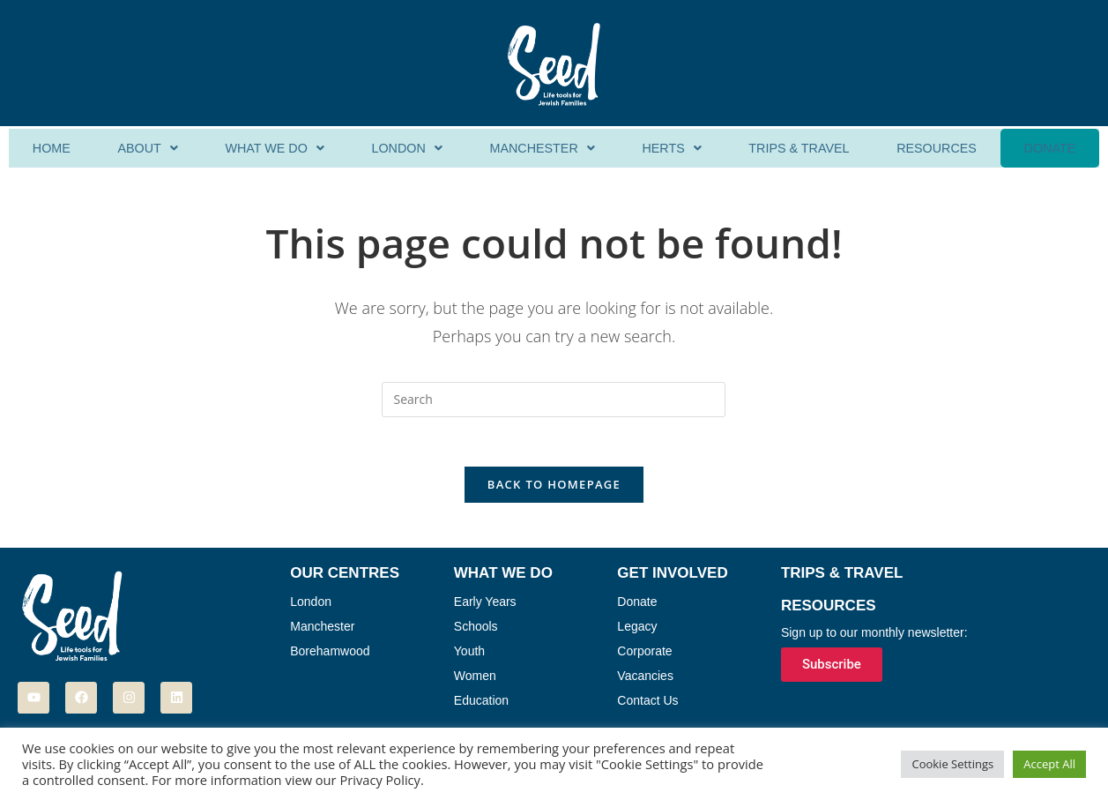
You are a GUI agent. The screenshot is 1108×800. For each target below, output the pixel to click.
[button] (146, 148)
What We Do (272, 148)
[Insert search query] (553, 399)
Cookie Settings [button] (952, 764)
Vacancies (645, 680)
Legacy (637, 631)
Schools (476, 631)
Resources (936, 148)
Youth (469, 655)
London (405, 148)
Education (481, 705)
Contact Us (647, 705)
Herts (671, 148)
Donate (1049, 148)
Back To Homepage (554, 489)
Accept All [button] (1049, 764)
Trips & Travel (798, 148)
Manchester (541, 148)
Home (51, 148)
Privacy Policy (379, 780)
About (146, 148)
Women (475, 680)
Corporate (644, 655)
